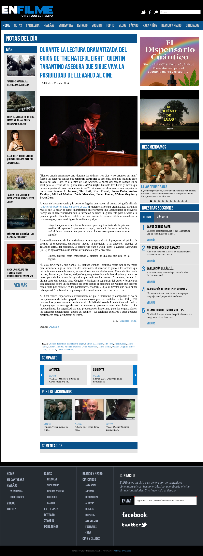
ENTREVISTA (66, 25)
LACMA (51, 349)
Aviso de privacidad (122, 551)
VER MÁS (20, 285)
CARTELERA (32, 25)
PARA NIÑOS (150, 25)
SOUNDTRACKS (17, 497)
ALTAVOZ (89, 503)
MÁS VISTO (162, 217)
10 (186, 201)
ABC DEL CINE (91, 521)
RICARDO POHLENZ (55, 491)
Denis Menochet (89, 346)
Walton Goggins (120, 346)
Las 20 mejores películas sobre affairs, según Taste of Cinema (21, 195)
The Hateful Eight (75, 343)
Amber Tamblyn (56, 346)
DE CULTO (89, 509)
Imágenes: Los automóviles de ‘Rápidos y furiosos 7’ (21, 232)
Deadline (54, 326)
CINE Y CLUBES (91, 538)
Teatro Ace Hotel (65, 349)
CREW (88, 533)
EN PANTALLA (16, 491)
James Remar (104, 346)
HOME (6, 25)
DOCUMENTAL (91, 497)
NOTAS (18, 25)
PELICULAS (52, 479)
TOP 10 (110, 25)
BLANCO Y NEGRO (171, 25)
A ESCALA (89, 491)
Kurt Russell (120, 343)
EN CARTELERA (15, 479)
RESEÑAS (49, 25)
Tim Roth (108, 343)
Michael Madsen (72, 346)
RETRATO (82, 25)
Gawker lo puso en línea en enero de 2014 (65, 206)
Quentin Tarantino (57, 343)
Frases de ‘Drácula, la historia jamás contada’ (21, 80)
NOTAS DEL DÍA (21, 38)
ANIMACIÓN (90, 485)
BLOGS (122, 25)
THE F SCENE (53, 485)
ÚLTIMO (147, 217)
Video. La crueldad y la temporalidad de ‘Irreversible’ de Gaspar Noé (21, 270)
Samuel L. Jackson (94, 343)
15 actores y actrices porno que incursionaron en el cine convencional (21, 156)
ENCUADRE (52, 497)
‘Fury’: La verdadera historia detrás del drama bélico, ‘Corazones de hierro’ (21, 118)
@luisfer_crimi (128, 320)
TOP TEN (12, 509)
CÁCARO (133, 25)
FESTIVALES (91, 527)
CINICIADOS (192, 25)
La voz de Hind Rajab (154, 187)
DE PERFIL (90, 515)
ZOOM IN (97, 25)
